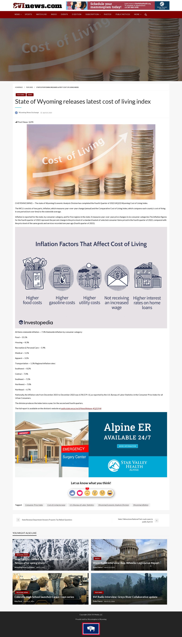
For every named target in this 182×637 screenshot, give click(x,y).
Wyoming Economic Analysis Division (113, 505)
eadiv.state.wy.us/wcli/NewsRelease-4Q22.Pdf (81, 408)
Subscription (92, 14)
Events (64, 14)
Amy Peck (18, 601)
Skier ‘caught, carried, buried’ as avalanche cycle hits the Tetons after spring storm (47, 561)
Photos (107, 14)
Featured (29, 87)
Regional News (22, 555)
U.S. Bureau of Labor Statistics (82, 505)
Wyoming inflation (140, 505)
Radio (54, 14)
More (136, 14)
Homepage (19, 87)
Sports (28, 14)
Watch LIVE (41, 14)
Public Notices (123, 14)
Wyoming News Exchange (29, 112)
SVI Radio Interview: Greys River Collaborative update (125, 596)
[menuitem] (18, 14)
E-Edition (76, 14)
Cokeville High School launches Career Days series (44, 596)
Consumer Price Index (34, 505)
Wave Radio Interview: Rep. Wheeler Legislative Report (126, 562)
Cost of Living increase (56, 505)
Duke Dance (98, 567)
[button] (145, 14)
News (17, 14)
